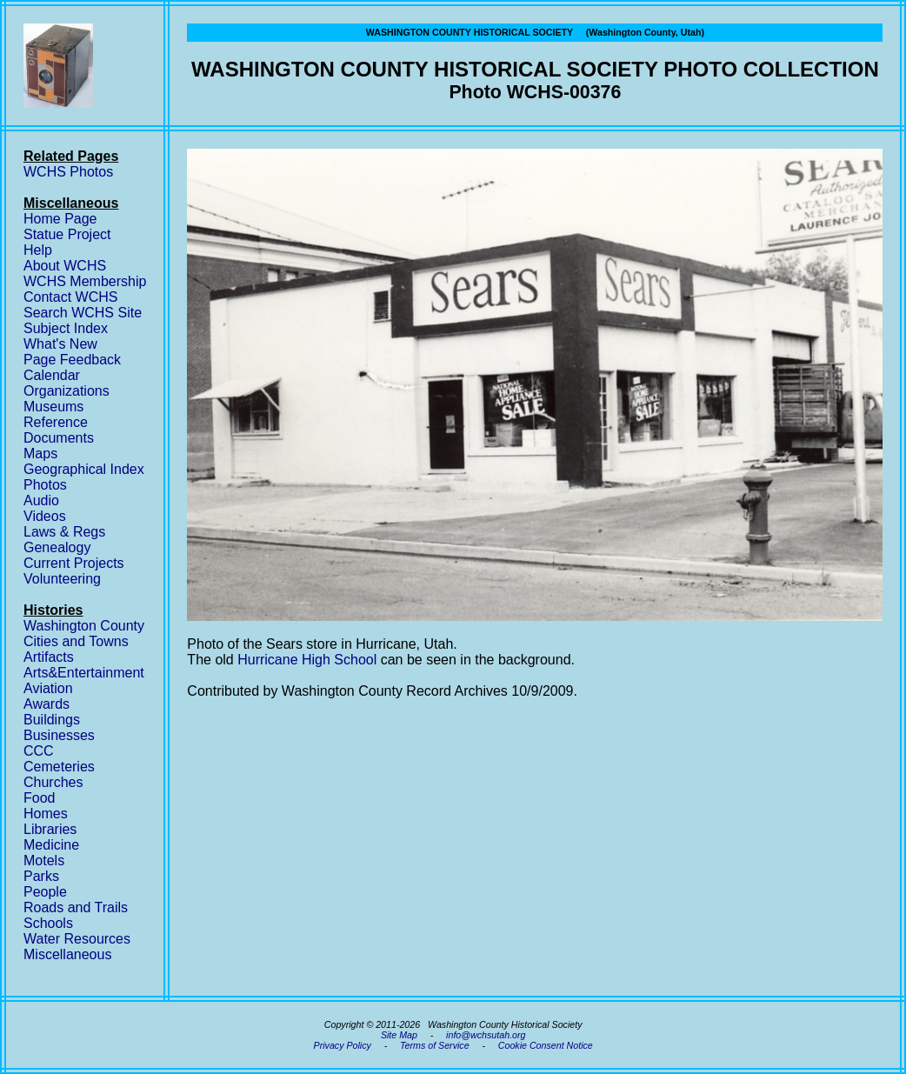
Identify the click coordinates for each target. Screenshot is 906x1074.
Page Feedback (72, 359)
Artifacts (48, 657)
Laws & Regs (64, 531)
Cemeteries (59, 766)
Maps (40, 453)
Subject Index (65, 328)
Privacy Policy (342, 1045)
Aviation (48, 688)
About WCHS (64, 265)
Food (39, 797)
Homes (45, 813)
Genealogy (56, 547)
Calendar (51, 375)
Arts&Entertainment (83, 672)
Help (37, 250)
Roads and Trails (75, 907)
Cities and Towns (76, 641)
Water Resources (76, 938)
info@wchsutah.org (485, 1035)
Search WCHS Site (82, 312)
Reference (55, 422)
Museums (53, 406)
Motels (43, 860)
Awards (46, 704)
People (45, 891)
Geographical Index (83, 469)
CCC (38, 751)
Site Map (399, 1035)
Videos (44, 516)
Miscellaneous (67, 954)
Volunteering (62, 578)
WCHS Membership (84, 281)
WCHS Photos (68, 171)
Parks (41, 876)
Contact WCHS (70, 297)
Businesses (59, 735)
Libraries (50, 829)
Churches (53, 782)
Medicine (51, 844)
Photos (45, 484)
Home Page (60, 218)
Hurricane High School (306, 659)
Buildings (51, 719)
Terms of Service (435, 1045)
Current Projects (73, 563)
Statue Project (67, 234)
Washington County (83, 625)
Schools (48, 923)
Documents (58, 437)
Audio (41, 500)
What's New (60, 344)
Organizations (66, 391)
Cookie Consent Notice (545, 1045)
